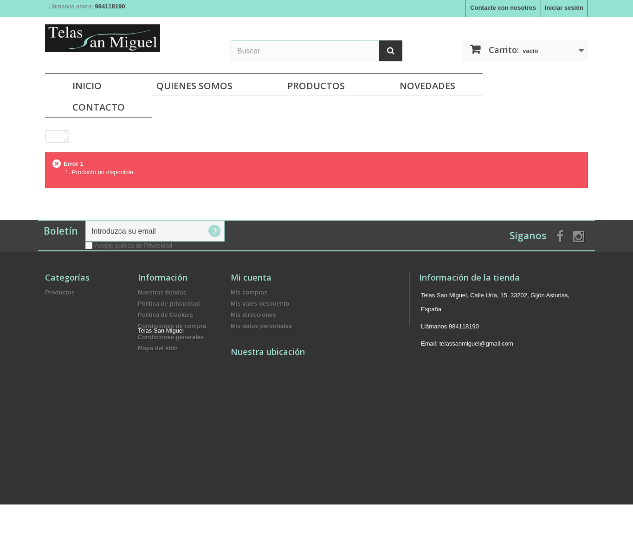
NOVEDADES (427, 85)
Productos (316, 85)
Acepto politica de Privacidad (133, 245)
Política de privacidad (169, 303)
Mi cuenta (251, 277)
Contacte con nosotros (503, 7)
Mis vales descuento (260, 303)
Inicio (87, 85)
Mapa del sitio (158, 348)
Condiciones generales (171, 337)
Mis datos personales (261, 325)
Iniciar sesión (564, 7)
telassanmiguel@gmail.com (476, 343)
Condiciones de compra (172, 325)
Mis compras (249, 292)
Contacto (98, 107)
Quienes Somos (194, 85)
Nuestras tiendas (162, 292)
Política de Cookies (165, 314)
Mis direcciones (253, 314)
